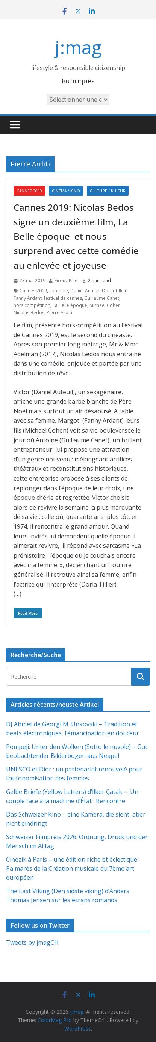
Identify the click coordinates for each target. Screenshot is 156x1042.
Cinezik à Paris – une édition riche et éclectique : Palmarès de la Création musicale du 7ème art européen (73, 868)
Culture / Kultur (108, 191)
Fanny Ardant (28, 298)
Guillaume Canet (101, 298)
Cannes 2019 (29, 191)
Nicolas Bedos (29, 312)
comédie (58, 290)
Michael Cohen (105, 305)
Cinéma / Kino (66, 191)
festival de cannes (63, 298)
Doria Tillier (114, 290)
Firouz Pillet (67, 280)
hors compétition (32, 305)
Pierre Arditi (59, 312)
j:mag (78, 47)
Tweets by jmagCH (32, 942)
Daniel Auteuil (85, 290)
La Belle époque (70, 305)
